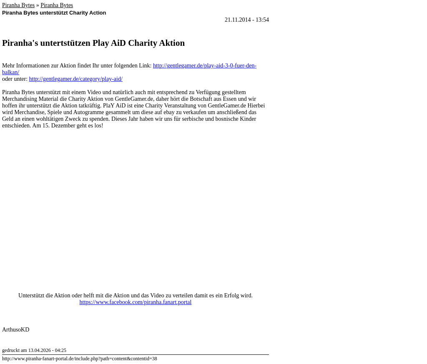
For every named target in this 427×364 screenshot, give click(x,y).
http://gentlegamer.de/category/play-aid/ (76, 79)
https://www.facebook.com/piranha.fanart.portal (136, 302)
